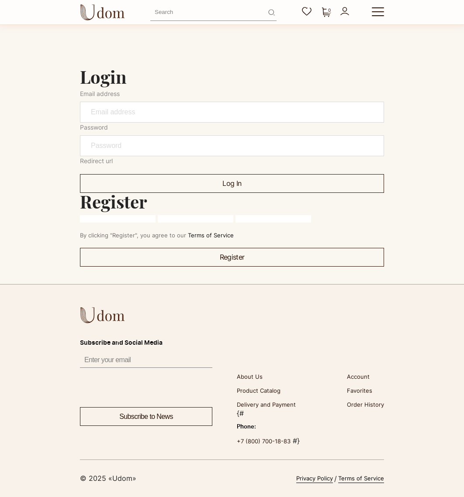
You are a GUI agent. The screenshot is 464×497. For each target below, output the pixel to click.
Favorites (359, 390)
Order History (365, 404)
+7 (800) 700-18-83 (264, 441)
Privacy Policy (314, 478)
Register (232, 257)
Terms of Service (211, 235)
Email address (100, 93)
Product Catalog (258, 390)
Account (358, 376)
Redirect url (96, 161)
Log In (231, 183)
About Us (250, 376)
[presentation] (146, 385)
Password (94, 127)
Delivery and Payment (266, 404)
